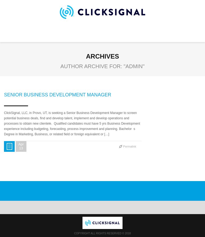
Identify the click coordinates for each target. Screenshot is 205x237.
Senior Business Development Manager (57, 94)
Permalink (129, 146)
